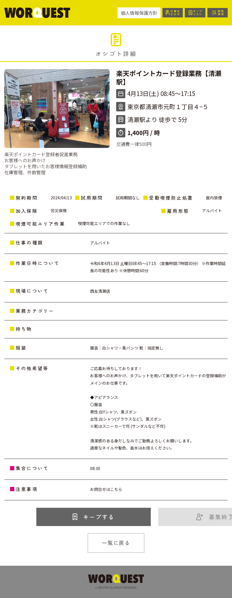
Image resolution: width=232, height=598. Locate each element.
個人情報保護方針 (138, 12)
